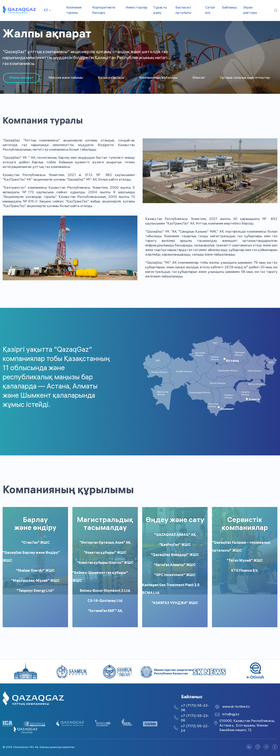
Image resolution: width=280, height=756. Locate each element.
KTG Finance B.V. (244, 571)
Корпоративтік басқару (104, 10)
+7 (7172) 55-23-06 (195, 718)
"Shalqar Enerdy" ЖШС (35, 571)
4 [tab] (29, 86)
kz (46, 10)
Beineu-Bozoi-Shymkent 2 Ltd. (105, 591)
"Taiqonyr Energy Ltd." (35, 591)
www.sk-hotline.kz (236, 707)
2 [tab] (12, 86)
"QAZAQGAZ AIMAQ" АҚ (175, 535)
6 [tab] (47, 86)
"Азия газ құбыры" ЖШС (105, 553)
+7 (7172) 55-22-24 (195, 729)
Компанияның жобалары (158, 78)
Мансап (198, 78)
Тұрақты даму (160, 10)
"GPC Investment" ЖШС (175, 575)
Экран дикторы (250, 10)
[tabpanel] (21, 78)
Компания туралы (73, 10)
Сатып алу (210, 10)
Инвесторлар (136, 8)
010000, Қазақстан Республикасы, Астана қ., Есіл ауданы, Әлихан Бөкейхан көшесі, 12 (247, 725)
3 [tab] (21, 86)
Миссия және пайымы (66, 78)
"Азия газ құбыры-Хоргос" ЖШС (105, 563)
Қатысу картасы (111, 78)
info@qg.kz (230, 714)
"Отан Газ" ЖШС (35, 543)
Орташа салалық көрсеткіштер (245, 78)
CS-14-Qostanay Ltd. (105, 601)
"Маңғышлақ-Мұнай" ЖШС (35, 581)
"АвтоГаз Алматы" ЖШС (175, 565)
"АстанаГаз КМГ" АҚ (105, 611)
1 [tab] (3, 86)
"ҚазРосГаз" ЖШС (175, 545)
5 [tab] (38, 86)
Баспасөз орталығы (183, 10)
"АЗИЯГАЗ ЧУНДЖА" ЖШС (175, 603)
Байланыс (229, 8)
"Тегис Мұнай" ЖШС (245, 561)
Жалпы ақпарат (21, 78)
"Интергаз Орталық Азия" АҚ (105, 543)
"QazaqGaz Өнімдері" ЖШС (175, 555)
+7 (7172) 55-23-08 (195, 708)
